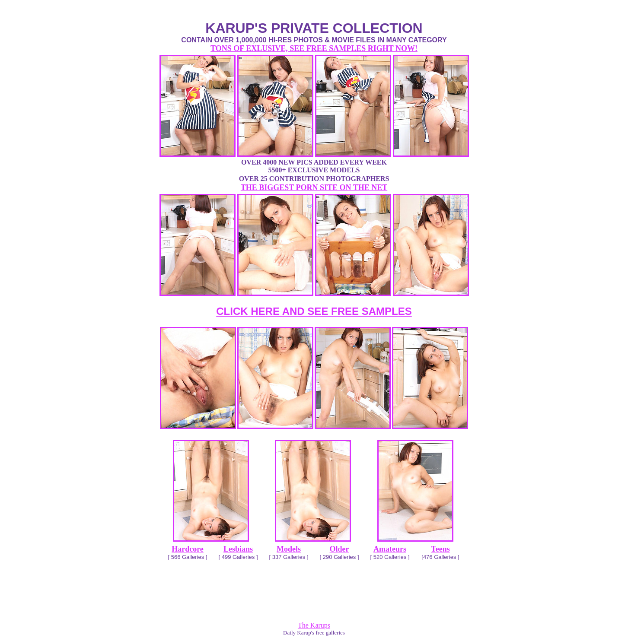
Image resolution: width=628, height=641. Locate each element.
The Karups (314, 625)
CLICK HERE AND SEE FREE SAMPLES (314, 311)
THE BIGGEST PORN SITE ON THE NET (314, 187)
